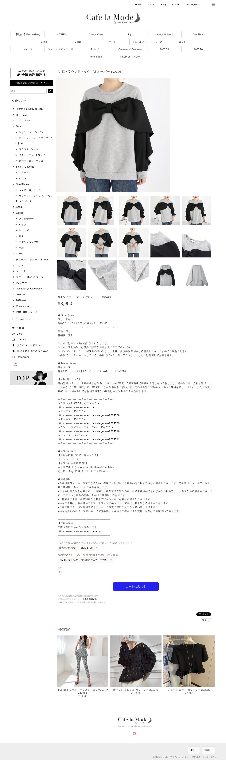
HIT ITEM (62, 34)
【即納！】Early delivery (27, 34)
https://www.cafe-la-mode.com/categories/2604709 (89, 423)
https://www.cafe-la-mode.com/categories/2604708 (89, 415)
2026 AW (198, 49)
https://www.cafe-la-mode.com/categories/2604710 (89, 431)
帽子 (21, 236)
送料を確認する (90, 599)
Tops (130, 34)
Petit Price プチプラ (130, 56)
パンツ (22, 178)
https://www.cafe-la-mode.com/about (80, 531)
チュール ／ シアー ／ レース (147, 42)
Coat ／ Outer (96, 34)
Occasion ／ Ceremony (130, 49)
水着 (21, 247)
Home (138, 4)
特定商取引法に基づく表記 (32, 351)
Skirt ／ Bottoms (164, 34)
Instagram (193, 4)
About (151, 4)
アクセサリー (26, 218)
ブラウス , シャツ (28, 149)
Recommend (95, 56)
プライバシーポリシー (30, 345)
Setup (44, 42)
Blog (163, 4)
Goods (78, 42)
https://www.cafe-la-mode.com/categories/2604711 (89, 439)
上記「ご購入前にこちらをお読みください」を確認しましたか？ (95, 543)
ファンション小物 (29, 242)
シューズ (24, 230)
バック (22, 224)
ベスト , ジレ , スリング (32, 155)
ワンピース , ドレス (30, 190)
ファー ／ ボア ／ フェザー (62, 49)
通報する (206, 620)
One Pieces (199, 34)
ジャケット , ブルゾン (31, 132)
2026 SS (164, 49)
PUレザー (96, 49)
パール (112, 42)
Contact (176, 4)
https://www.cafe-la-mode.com (76, 407)
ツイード (27, 49)
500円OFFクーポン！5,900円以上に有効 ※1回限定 (88, 555)
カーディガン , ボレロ (31, 160)
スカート (24, 172)
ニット (182, 42)
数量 (60, 568)
